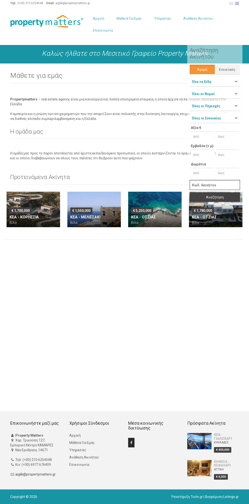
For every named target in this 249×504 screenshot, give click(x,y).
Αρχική (98, 18)
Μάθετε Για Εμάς (129, 18)
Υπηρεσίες (162, 18)
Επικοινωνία (103, 30)
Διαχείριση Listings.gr (222, 497)
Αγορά (202, 70)
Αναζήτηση (215, 197)
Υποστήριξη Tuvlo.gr (187, 497)
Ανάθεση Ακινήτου (198, 18)
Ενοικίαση (227, 70)
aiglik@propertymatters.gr (35, 474)
